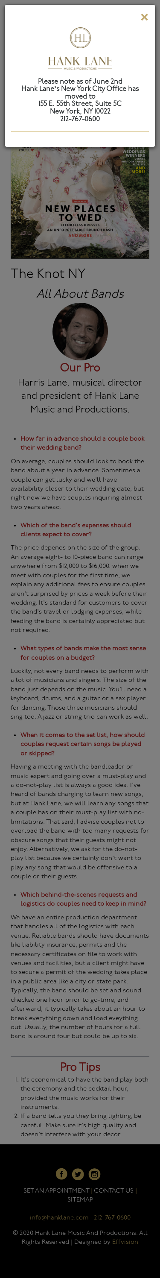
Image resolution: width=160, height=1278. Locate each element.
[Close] (144, 18)
